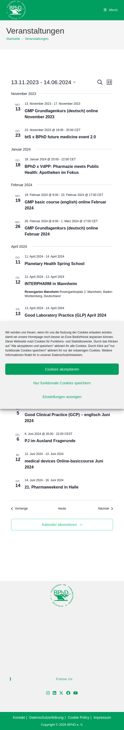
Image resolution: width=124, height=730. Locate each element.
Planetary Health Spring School (54, 264)
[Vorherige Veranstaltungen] (19, 509)
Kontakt (19, 717)
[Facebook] (68, 693)
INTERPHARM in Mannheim (51, 284)
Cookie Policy (78, 717)
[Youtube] (75, 693)
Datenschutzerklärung (46, 717)
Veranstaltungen (36, 39)
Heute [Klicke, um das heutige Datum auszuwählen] (62, 508)
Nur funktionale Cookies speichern (62, 383)
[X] (61, 693)
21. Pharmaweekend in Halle (51, 487)
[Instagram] (48, 693)
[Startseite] (13, 39)
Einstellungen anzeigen (61, 397)
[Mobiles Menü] (111, 10)
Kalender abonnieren (59, 525)
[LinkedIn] (54, 693)
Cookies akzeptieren (62, 369)
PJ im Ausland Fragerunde (50, 441)
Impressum (102, 717)
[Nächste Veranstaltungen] (105, 509)
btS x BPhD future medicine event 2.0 (60, 137)
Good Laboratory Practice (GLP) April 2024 (65, 315)
